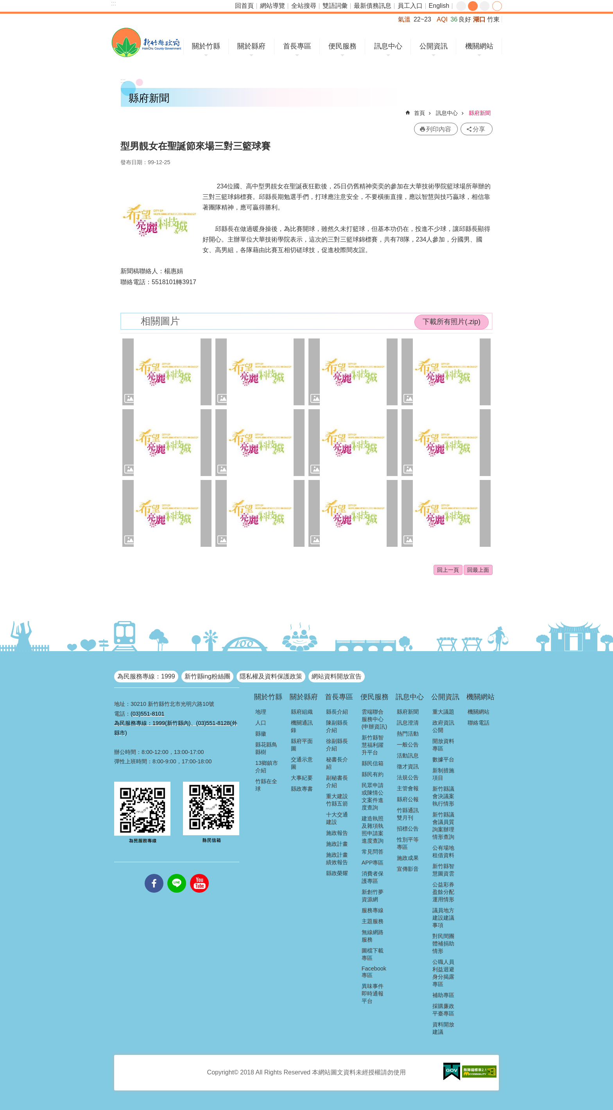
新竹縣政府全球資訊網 (146, 42)
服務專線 (373, 910)
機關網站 (479, 46)
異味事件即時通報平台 (373, 993)
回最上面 (478, 570)
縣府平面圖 (302, 745)
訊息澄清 (408, 723)
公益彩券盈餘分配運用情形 (443, 891)
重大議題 (443, 712)
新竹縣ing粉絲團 (207, 676)
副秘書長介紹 (337, 781)
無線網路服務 (373, 936)
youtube (199, 874)
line (176, 874)
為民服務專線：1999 (146, 676)
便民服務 (342, 46)
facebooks (154, 874)
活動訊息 (408, 755)
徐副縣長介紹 (337, 745)
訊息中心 (388, 46)
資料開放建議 (443, 1028)
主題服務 (373, 921)
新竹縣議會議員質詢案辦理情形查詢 (443, 825)
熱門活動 (408, 733)
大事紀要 (302, 778)
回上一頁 (448, 570)
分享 (497, 6)
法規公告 (408, 777)
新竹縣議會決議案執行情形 (443, 796)
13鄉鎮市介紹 (266, 766)
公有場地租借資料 (443, 851)
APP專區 (373, 862)
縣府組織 (302, 712)
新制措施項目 (443, 774)
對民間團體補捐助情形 (443, 943)
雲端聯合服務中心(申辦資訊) (374, 719)
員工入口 (410, 5)
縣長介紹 (337, 712)
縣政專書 (302, 789)
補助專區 (443, 995)
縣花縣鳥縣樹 (266, 748)
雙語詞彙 (335, 5)
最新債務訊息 (372, 5)
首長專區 (297, 46)
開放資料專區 (443, 745)
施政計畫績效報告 (337, 858)
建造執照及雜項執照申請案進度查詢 (373, 829)
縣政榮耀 (337, 873)
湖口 (479, 19)
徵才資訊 (408, 766)
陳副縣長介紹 (337, 726)
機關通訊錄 (302, 726)
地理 (260, 712)
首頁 (419, 113)
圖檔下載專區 (373, 954)
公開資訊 (433, 46)
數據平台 (443, 759)
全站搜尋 (303, 5)
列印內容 (438, 129)
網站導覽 (272, 5)
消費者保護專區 (373, 877)
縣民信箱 (373, 763)
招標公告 (408, 828)
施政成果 (408, 858)
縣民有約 (373, 774)
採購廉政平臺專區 (443, 1010)
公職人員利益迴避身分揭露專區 (443, 973)
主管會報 (408, 788)
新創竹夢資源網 (373, 895)
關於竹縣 (206, 46)
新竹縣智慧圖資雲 (443, 870)
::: (113, 3)
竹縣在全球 (266, 785)
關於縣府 (251, 46)
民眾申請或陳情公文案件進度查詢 (373, 796)
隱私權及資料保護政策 (271, 676)
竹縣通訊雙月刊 (408, 814)
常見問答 (373, 852)
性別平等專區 (408, 843)
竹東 (493, 19)
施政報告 (337, 833)
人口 (260, 723)
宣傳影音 (408, 869)
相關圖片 (160, 321)
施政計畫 (337, 844)
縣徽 (260, 733)
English (439, 5)
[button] (167, 371)
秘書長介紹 (337, 763)
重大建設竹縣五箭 (337, 800)
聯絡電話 (478, 723)
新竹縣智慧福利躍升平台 (373, 745)
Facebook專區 (374, 971)
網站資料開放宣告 (337, 676)
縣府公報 (408, 799)
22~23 (422, 19)
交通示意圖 (302, 763)
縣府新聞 (480, 113)
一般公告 (408, 744)
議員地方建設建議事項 (443, 917)
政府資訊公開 (443, 726)
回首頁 (244, 5)
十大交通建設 (337, 818)
